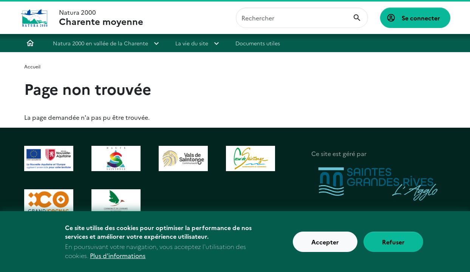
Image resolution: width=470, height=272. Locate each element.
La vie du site (191, 43)
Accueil (30, 43)
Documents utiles (257, 43)
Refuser (393, 246)
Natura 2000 (101, 18)
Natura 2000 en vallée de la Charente (100, 43)
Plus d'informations (117, 259)
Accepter (325, 246)
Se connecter (421, 18)
